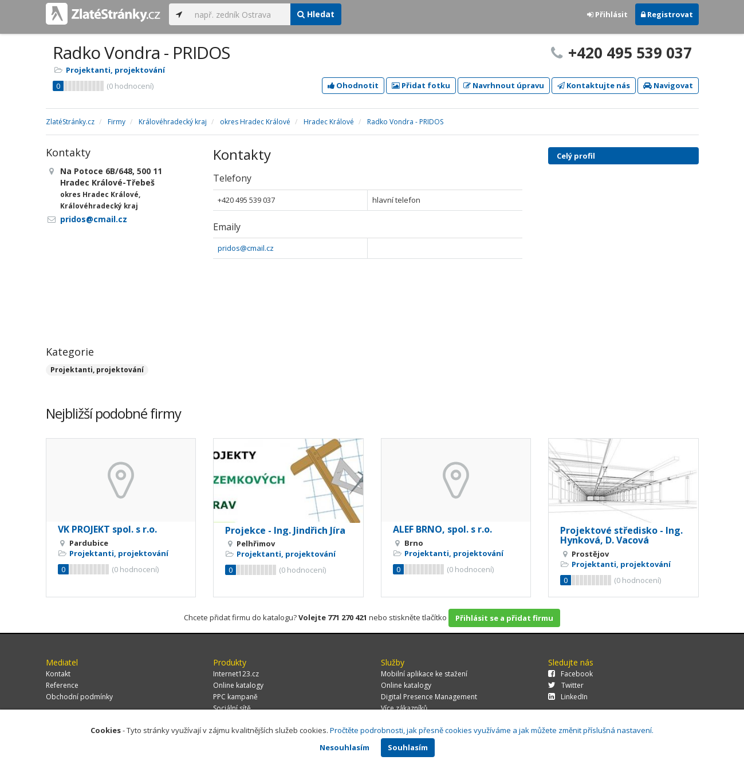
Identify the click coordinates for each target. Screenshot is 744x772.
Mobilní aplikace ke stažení (424, 674)
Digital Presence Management (429, 697)
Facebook (570, 674)
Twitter (566, 685)
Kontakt (58, 674)
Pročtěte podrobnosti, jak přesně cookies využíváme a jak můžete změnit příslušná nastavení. (492, 730)
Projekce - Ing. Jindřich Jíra (285, 530)
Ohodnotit (353, 85)
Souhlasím (408, 747)
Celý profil (576, 156)
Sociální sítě (232, 708)
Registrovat (667, 14)
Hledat (315, 14)
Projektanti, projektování (115, 70)
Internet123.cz (236, 674)
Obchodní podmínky (79, 697)
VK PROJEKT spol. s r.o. (107, 529)
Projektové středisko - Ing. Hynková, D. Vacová (621, 535)
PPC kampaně (235, 697)
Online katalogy (238, 685)
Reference (62, 685)
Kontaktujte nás (593, 85)
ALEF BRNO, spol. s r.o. (442, 529)
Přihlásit (607, 14)
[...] (239, 14)
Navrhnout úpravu (503, 85)
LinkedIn (568, 697)
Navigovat (668, 85)
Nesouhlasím (344, 747)
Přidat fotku (421, 85)
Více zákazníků (404, 708)
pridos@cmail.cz (246, 248)
